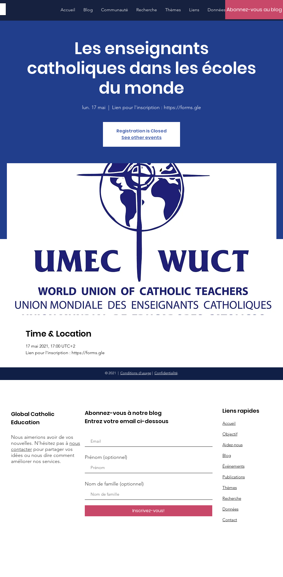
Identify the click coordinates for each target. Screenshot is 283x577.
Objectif (229, 434)
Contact (229, 519)
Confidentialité (166, 373)
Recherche (231, 498)
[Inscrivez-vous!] (148, 510)
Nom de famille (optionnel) (114, 483)
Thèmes (229, 487)
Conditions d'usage (135, 373)
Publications (233, 476)
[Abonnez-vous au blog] (254, 9)
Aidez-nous (232, 444)
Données (230, 509)
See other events (141, 137)
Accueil (229, 423)
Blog (226, 455)
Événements (233, 466)
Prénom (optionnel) (106, 457)
